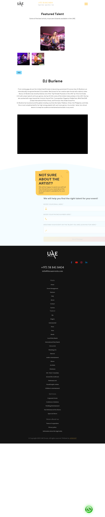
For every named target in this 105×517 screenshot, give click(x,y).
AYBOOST (73, 438)
